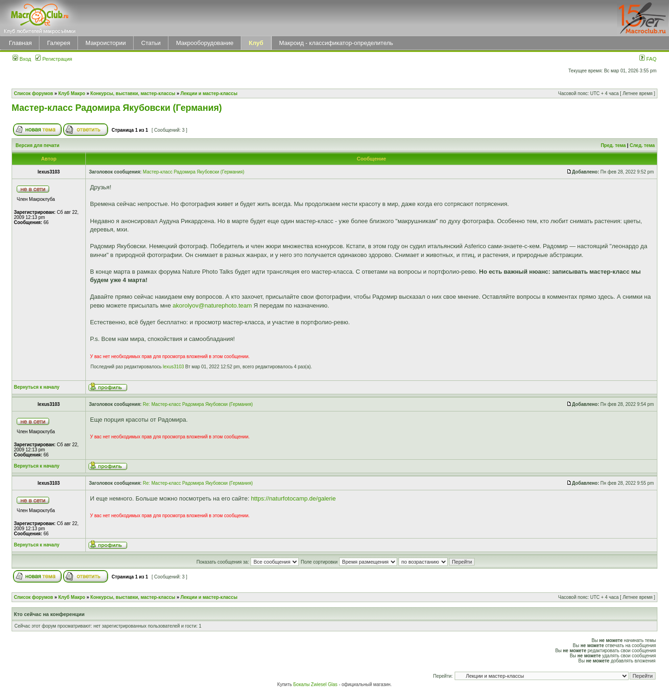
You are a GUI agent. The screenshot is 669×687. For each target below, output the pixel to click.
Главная (20, 42)
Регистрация (53, 59)
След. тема (642, 145)
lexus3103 (173, 366)
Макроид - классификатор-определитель (336, 42)
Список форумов (33, 93)
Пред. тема (613, 145)
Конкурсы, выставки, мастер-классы (132, 93)
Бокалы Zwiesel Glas (316, 684)
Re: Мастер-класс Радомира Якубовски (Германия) (198, 404)
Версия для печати (37, 145)
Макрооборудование (204, 42)
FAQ (647, 59)
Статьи (151, 42)
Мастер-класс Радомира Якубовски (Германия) (117, 108)
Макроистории (105, 42)
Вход (22, 59)
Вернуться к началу (36, 387)
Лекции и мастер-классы (209, 93)
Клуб (256, 42)
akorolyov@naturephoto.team (212, 305)
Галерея (58, 42)
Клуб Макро (71, 93)
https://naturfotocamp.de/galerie (293, 498)
